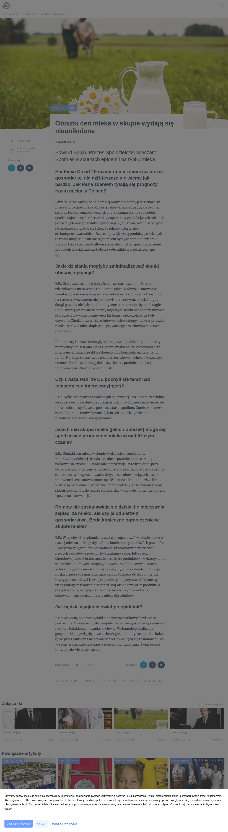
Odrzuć (41, 823)
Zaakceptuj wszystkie (18, 823)
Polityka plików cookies (64, 823)
